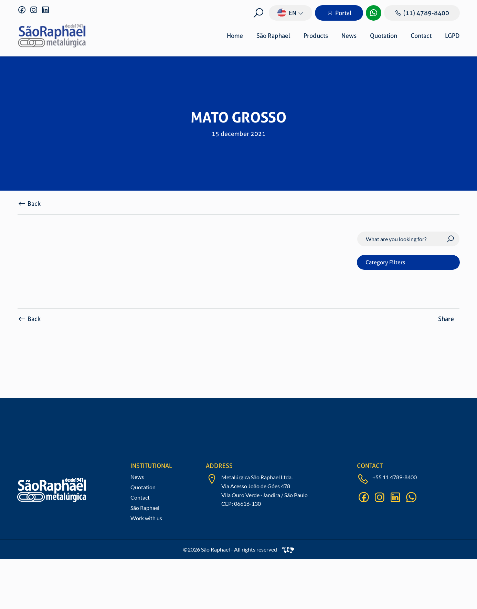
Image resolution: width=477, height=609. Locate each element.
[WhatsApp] (373, 13)
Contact (421, 35)
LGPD (452, 35)
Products (316, 35)
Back (29, 203)
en (286, 13)
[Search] (408, 239)
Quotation (383, 35)
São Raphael (273, 35)
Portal (339, 13)
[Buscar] (258, 13)
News (349, 35)
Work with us (146, 518)
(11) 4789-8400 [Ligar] (422, 13)
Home (235, 35)
